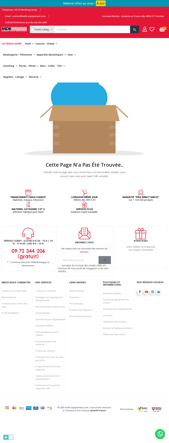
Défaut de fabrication (114, 361)
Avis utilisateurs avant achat (50, 333)
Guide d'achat (76, 317)
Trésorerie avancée (45, 317)
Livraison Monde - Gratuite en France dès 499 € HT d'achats (133, 16)
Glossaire (74, 323)
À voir (101, 3)
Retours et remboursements (117, 354)
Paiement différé (44, 352)
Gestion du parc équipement (50, 346)
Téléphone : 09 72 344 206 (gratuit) (19, 9)
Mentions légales (112, 319)
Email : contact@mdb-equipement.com (25, 16)
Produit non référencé (81, 336)
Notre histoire (9, 323)
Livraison (108, 341)
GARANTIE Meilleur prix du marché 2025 (26, 22)
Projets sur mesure (45, 377)
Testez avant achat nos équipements (47, 404)
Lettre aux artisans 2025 (14, 317)
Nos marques (76, 330)
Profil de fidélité (10, 339)
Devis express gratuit (80, 342)
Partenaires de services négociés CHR (47, 413)
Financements (42, 339)
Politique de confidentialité (117, 335)
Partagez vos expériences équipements (49, 325)
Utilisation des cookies (115, 348)
